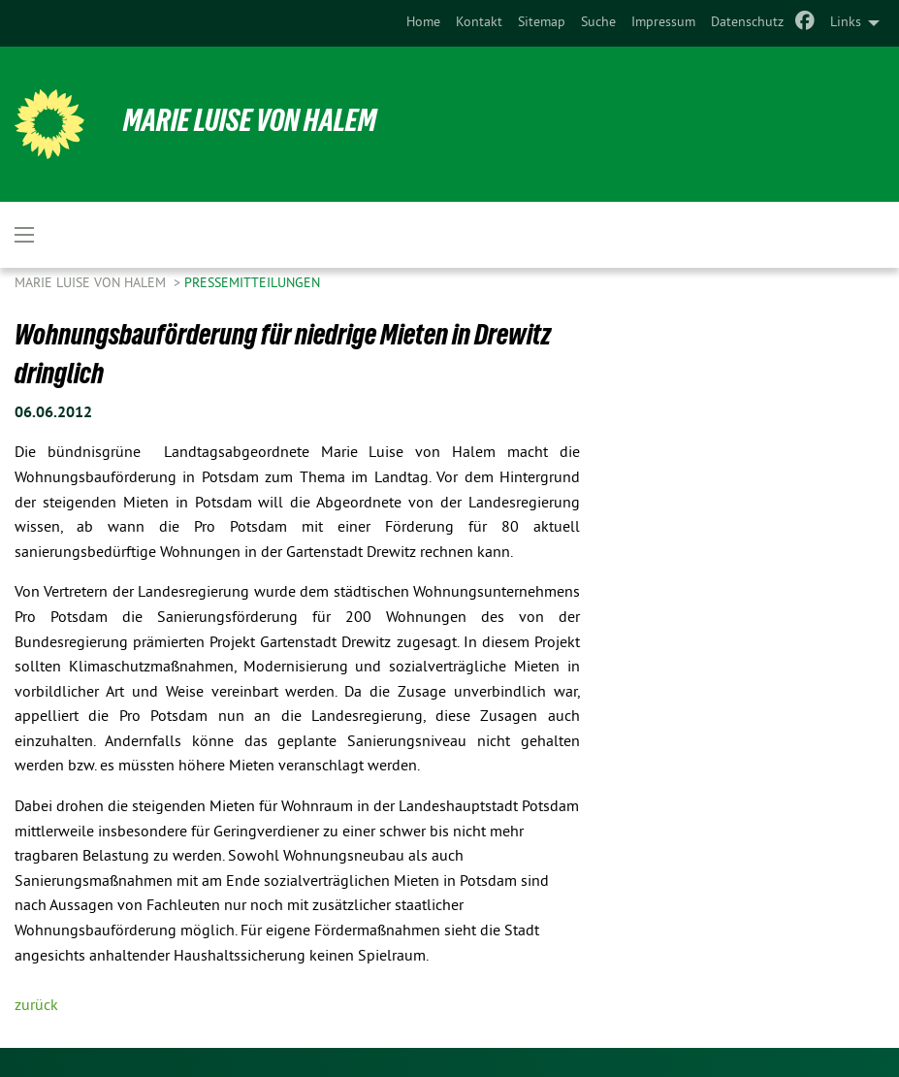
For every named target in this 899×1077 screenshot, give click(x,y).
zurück (36, 1006)
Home (423, 23)
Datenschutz (747, 23)
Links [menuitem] (845, 23)
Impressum (663, 23)
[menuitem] (423, 23)
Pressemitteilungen (252, 284)
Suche (598, 23)
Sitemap (541, 23)
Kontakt (479, 23)
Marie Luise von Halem (249, 120)
